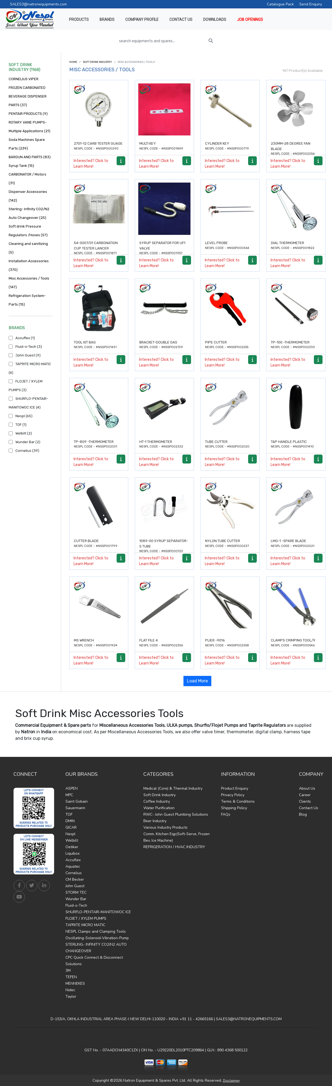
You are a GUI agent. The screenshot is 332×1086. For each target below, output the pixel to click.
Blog (303, 814)
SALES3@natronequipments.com (38, 4)
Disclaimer (231, 1080)
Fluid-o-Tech (76, 905)
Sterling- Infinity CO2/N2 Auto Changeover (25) (29, 213)
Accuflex (73, 860)
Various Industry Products (165, 827)
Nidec (70, 990)
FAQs (225, 814)
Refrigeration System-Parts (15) (27, 300)
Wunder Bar (75, 899)
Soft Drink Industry (97, 62)
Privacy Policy (232, 795)
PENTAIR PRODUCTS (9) (28, 114)
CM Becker (74, 879)
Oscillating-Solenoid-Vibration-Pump (97, 938)
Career (305, 795)
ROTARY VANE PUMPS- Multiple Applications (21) (29, 126)
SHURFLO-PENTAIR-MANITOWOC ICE (98, 912)
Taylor (70, 996)
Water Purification (159, 808)
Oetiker (71, 847)
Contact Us (308, 808)
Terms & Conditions (238, 801)
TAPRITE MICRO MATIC (85, 925)
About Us (307, 788)
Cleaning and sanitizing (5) (28, 248)
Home (73, 62)
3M (68, 970)
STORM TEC (76, 892)
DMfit (70, 821)
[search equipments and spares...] (161, 41)
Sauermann (75, 808)
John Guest (74, 886)
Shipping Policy (234, 808)
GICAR (71, 827)
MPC (69, 795)
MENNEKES (75, 983)
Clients (305, 801)
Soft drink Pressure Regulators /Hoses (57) (28, 230)
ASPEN (71, 788)
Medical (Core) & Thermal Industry (172, 788)
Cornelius (73, 873)
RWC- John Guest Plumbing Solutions (175, 814)
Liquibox (72, 853)
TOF (69, 814)
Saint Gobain (76, 801)
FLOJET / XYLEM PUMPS (85, 918)
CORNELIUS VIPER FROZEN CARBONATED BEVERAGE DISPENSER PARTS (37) (28, 92)
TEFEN (71, 977)
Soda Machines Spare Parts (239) (27, 144)
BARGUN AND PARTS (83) (30, 157)
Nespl (70, 834)
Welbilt (71, 840)
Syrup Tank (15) (21, 166)
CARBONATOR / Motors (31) (27, 178)
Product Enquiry (234, 788)
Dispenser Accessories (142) (28, 196)
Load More (197, 680)
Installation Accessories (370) (29, 265)
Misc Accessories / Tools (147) (29, 282)
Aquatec (72, 866)
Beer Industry (154, 821)
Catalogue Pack (280, 4)
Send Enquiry (310, 4)
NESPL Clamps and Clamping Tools (95, 931)
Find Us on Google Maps (166, 1036)
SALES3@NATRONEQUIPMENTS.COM (249, 1019)
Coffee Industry (156, 801)
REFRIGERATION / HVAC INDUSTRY (174, 847)
